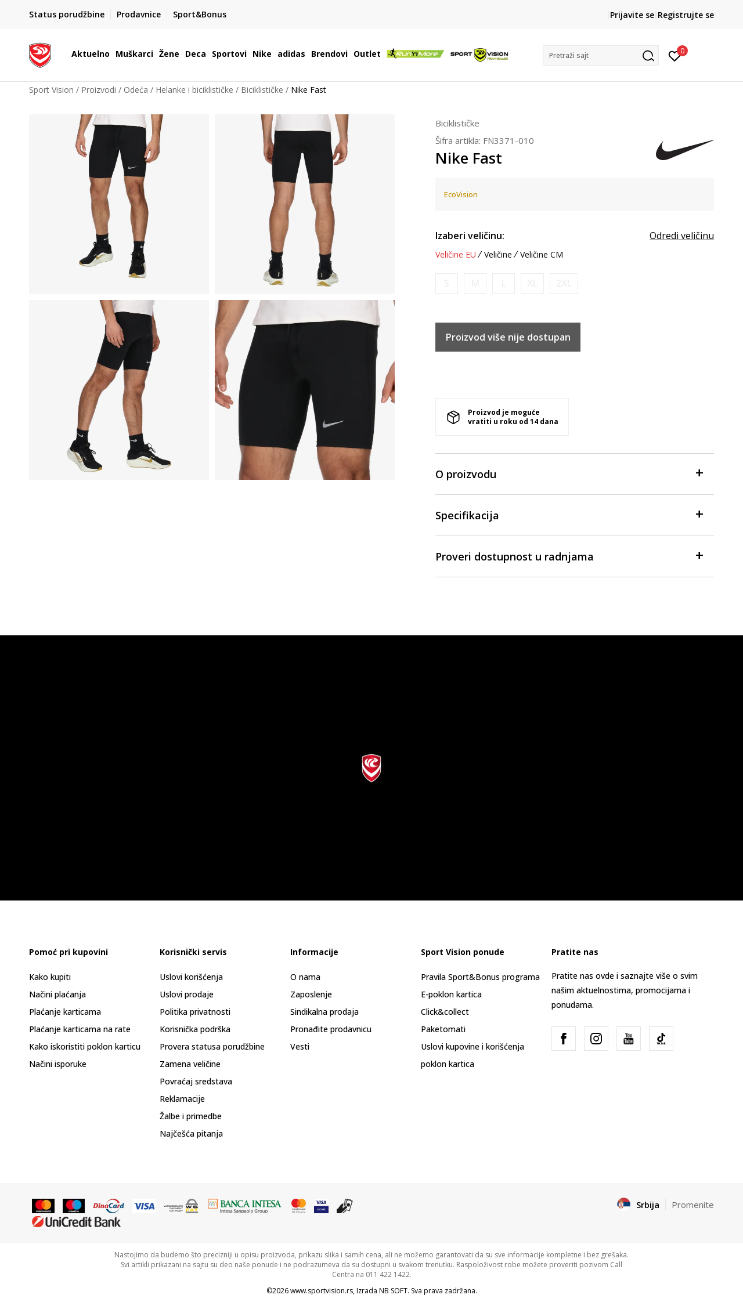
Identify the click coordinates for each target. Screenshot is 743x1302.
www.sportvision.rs (321, 1291)
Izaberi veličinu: (469, 235)
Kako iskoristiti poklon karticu (84, 1046)
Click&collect (445, 1011)
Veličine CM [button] (541, 254)
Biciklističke (262, 89)
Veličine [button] (498, 254)
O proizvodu (568, 473)
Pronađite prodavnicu (331, 1029)
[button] (601, 55)
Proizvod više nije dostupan (508, 337)
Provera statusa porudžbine (212, 1046)
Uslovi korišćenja (191, 976)
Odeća (136, 89)
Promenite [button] (693, 1204)
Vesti (299, 1046)
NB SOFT (393, 1291)
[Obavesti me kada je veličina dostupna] (446, 283)
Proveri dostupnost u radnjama (568, 555)
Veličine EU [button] (455, 254)
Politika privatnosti (195, 1011)
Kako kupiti (50, 976)
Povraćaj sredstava (196, 1081)
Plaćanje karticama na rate (80, 1029)
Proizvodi (98, 89)
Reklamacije (182, 1098)
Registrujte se (686, 14)
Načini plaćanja (57, 994)
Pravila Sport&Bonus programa (480, 976)
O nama (305, 976)
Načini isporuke (57, 1063)
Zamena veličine (190, 1063)
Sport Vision (51, 89)
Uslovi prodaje (187, 994)
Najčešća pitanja (191, 1133)
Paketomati (443, 1029)
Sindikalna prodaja (324, 1011)
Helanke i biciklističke (194, 89)
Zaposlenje (311, 994)
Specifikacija (568, 514)
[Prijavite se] (675, 55)
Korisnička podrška (195, 1029)
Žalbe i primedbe (191, 1116)
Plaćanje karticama (65, 1011)
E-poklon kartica (451, 994)
